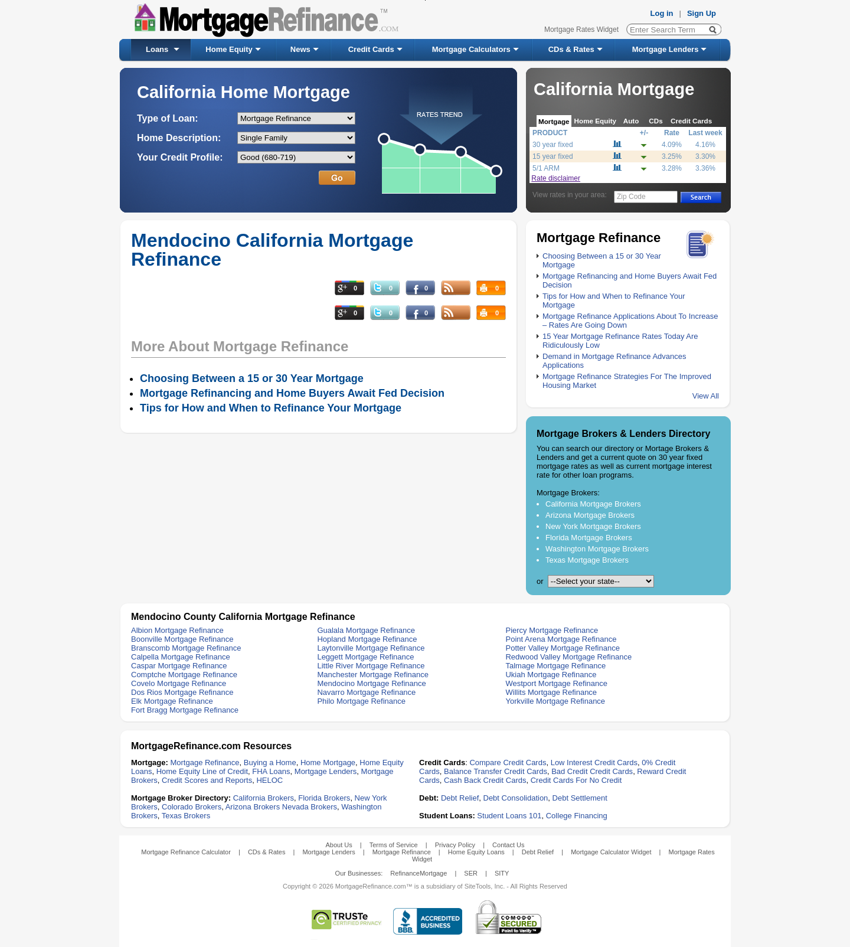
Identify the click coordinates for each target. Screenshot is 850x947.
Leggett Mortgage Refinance (365, 656)
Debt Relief (460, 797)
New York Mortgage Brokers (593, 526)
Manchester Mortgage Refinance (373, 674)
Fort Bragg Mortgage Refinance (184, 710)
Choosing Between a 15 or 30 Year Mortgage (252, 378)
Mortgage (554, 121)
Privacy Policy (455, 844)
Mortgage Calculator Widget (611, 851)
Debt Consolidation (515, 797)
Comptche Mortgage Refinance (184, 674)
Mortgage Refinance (204, 762)
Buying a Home (270, 762)
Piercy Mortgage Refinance (551, 630)
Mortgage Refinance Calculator (186, 851)
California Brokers (263, 797)
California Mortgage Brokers (593, 503)
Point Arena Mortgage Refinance (560, 639)
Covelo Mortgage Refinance (178, 683)
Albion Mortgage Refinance (177, 630)
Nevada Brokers (309, 806)
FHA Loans (271, 771)
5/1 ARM (546, 168)
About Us (338, 844)
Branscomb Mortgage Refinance (186, 648)
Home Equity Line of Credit (202, 771)
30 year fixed (552, 145)
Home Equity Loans (476, 851)
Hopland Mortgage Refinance (367, 639)
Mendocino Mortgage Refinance (371, 683)
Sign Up (701, 13)
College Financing (576, 815)
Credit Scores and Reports (207, 780)
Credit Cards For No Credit (576, 780)
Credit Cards (371, 49)
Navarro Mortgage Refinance (366, 692)
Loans (157, 49)
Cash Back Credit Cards (485, 780)
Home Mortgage (327, 762)
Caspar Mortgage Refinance (179, 665)
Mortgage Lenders (665, 49)
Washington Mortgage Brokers (597, 548)
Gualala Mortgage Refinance (366, 630)
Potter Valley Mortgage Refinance (562, 648)
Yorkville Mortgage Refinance (555, 701)
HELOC (269, 780)
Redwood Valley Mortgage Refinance (568, 656)
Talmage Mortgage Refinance (555, 665)
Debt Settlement (579, 797)
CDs (655, 121)
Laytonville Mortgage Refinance (370, 648)
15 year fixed (552, 156)
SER (471, 873)
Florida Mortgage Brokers (588, 537)
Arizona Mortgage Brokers (590, 515)
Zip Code (631, 196)
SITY (502, 873)
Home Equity (228, 49)
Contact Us (508, 844)
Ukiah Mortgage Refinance (550, 674)
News (300, 49)
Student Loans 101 (509, 815)
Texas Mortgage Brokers (587, 560)
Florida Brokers (324, 797)
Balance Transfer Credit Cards (495, 771)
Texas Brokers (186, 815)
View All (705, 395)
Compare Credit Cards (507, 762)
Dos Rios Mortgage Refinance (182, 692)
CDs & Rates (571, 49)
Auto (631, 121)
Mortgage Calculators (471, 49)
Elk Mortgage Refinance (172, 701)
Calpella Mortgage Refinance (180, 656)
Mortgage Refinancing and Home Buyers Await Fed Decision (292, 393)
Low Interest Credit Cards (594, 762)
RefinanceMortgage (418, 873)
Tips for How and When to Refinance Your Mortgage (270, 408)
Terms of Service (394, 844)
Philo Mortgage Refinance (361, 701)
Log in (662, 13)
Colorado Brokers (191, 806)
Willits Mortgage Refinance (551, 692)
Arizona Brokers (252, 806)
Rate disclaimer (555, 178)
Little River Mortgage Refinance (370, 665)
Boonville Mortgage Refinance (182, 639)
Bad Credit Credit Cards (592, 771)
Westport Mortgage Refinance (556, 683)
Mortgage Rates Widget (581, 29)
